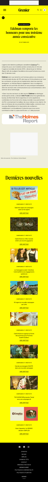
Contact (24, 462)
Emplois (24, 456)
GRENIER (24, 476)
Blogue (24, 454)
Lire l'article (24, 213)
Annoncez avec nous (24, 464)
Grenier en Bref (24, 467)
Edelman (34, 65)
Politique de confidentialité (24, 470)
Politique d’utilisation (24, 472)
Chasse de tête (24, 459)
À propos (24, 451)
